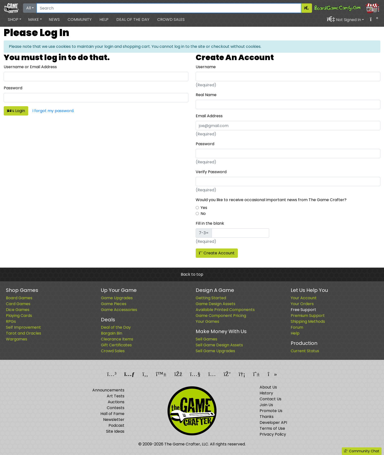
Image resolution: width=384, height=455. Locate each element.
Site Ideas (115, 431)
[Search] (169, 8)
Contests (115, 408)
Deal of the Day (132, 19)
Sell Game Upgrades (215, 351)
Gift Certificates (116, 345)
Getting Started (211, 298)
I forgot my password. (53, 111)
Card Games (18, 304)
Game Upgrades (117, 298)
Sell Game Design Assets (219, 345)
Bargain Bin (111, 333)
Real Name (206, 95)
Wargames (16, 339)
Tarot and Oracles (23, 333)
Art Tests (115, 396)
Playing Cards (19, 315)
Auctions (116, 402)
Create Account (217, 253)
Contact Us (270, 399)
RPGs (11, 321)
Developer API (273, 422)
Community (80, 19)
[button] (14, 20)
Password (13, 88)
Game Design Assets (215, 304)
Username (206, 67)
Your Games (207, 321)
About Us (268, 387)
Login (16, 111)
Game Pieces (113, 304)
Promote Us (271, 411)
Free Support (303, 309)
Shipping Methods (308, 321)
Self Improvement (23, 327)
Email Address (209, 116)
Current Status (305, 351)
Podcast (116, 425)
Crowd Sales (171, 19)
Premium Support (308, 315)
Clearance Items (117, 339)
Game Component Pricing (221, 315)
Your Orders (302, 304)
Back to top (192, 274)
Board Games (19, 298)
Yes (204, 207)
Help (103, 19)
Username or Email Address (30, 67)
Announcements (108, 390)
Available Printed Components (225, 309)
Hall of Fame (112, 413)
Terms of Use (272, 428)
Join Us (266, 405)
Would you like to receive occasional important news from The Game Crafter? (271, 200)
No (203, 213)
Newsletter (113, 419)
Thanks (267, 416)
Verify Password (211, 172)
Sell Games (206, 339)
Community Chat (361, 451)
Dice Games (17, 309)
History (266, 393)
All (28, 8)
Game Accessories (119, 309)
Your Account (304, 298)
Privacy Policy (273, 434)
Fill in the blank (210, 223)
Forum (297, 327)
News (54, 19)
